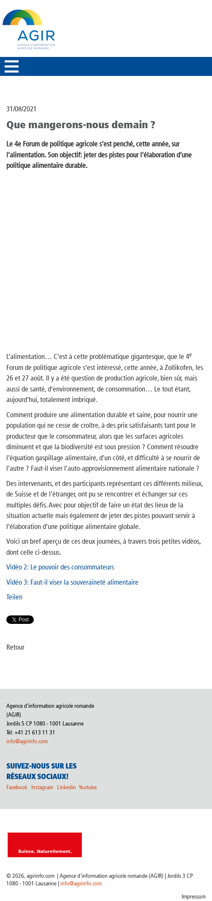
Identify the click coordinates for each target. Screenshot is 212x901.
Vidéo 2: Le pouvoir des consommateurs (60, 567)
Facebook (16, 787)
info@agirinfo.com (27, 741)
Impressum (194, 896)
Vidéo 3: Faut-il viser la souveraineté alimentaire (72, 582)
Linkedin (67, 787)
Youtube (88, 787)
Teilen (14, 597)
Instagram (42, 787)
